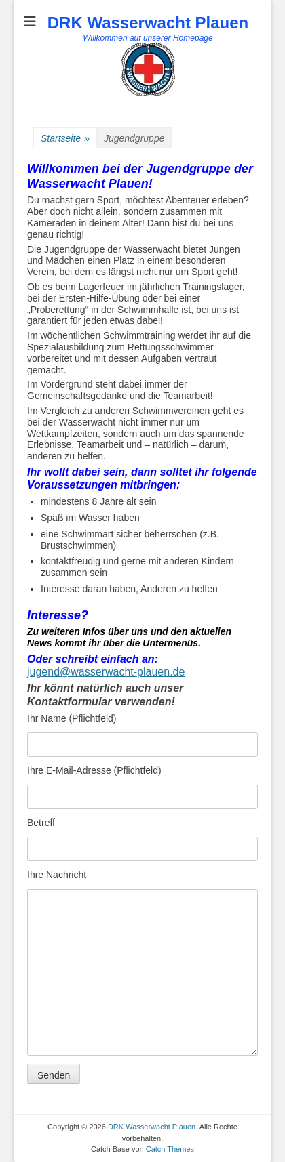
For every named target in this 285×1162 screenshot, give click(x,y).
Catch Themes (170, 1149)
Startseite (65, 138)
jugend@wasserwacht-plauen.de (106, 672)
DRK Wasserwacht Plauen (148, 23)
